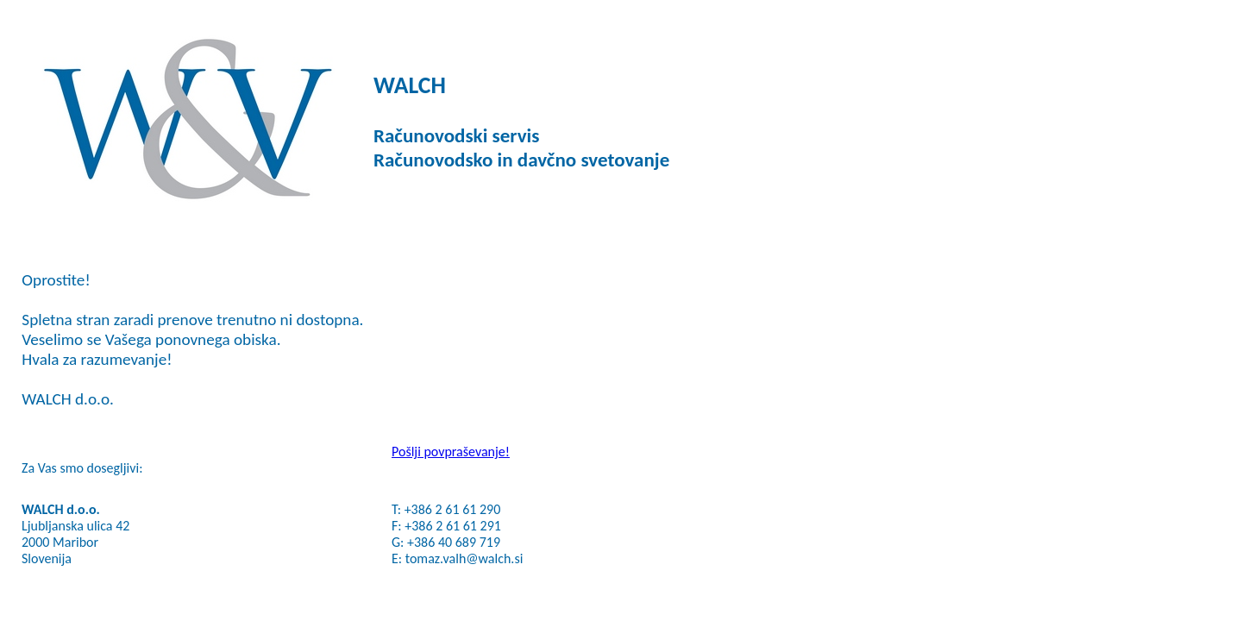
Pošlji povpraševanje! (451, 451)
